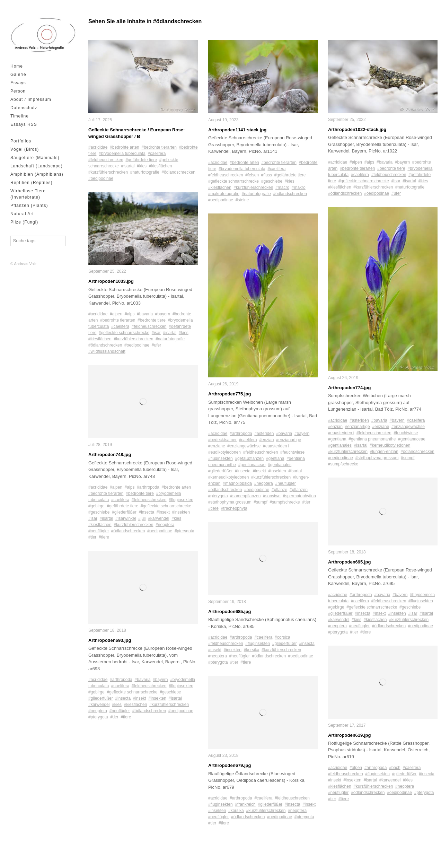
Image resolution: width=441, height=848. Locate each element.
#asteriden (264, 433)
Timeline (19, 116)
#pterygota (184, 531)
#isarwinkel (125, 518)
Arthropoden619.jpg (349, 735)
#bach (394, 768)
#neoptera (165, 525)
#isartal (128, 166)
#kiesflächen (160, 166)
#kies (142, 166)
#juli (141, 518)
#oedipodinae (100, 178)
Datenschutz (23, 107)
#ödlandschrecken (178, 172)
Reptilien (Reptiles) (31, 182)
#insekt (163, 512)
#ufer (156, 345)
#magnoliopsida (237, 483)
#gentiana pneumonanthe (372, 439)
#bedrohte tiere (152, 320)
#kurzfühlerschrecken (108, 172)
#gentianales (279, 464)
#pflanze (279, 489)
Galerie (18, 74)
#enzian (266, 439)
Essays (18, 82)
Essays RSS (23, 124)
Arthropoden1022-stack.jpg (357, 129)
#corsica (282, 637)
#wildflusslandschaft (106, 351)
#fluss (266, 175)
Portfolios (20, 141)
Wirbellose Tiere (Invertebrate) (28, 194)
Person (18, 91)
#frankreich (245, 804)
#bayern (162, 314)
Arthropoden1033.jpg (111, 281)
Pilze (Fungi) (24, 222)
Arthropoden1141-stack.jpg (237, 129)
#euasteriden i (276, 446)
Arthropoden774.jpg (349, 387)
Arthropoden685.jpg (229, 611)
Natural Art (22, 213)
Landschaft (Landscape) (36, 166)
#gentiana (275, 458)
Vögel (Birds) (24, 149)
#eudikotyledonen (224, 452)
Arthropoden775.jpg (229, 394)
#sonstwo (272, 495)
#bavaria (145, 314)
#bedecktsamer (222, 439)
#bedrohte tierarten (158, 147)
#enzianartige (288, 439)
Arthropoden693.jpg (109, 640)
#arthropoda (148, 487)
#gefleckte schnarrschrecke (124, 333)
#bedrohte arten (124, 147)
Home (16, 66)
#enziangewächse (244, 446)
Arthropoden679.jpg (229, 765)
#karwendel (158, 518)
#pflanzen (299, 489)
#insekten (181, 512)
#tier (92, 537)
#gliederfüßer (124, 512)
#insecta (146, 512)
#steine (242, 200)
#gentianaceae (252, 464)
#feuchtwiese (292, 452)
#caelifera (157, 153)
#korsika (251, 650)
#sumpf (260, 502)
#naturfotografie (144, 172)
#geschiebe (98, 512)
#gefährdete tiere (141, 159)
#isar (156, 333)
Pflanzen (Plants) (29, 205)
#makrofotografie (223, 193)
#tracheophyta (234, 508)
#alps (130, 314)
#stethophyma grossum (230, 502)
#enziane (216, 446)
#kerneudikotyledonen (228, 477)
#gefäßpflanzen (249, 458)
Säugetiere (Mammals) (34, 157)
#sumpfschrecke (285, 502)
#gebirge (96, 506)
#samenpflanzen (245, 495)
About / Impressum (30, 99)
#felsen (252, 175)
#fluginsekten (181, 500)
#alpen (116, 314)
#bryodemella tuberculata (122, 153)
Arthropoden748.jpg (109, 454)
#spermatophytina (299, 495)
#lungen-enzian (384, 451)
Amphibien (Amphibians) (36, 174)
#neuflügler (98, 531)
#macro (282, 187)
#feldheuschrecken (105, 159)
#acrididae (97, 147)
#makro (299, 187)
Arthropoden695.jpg (349, 562)
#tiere (104, 537)
